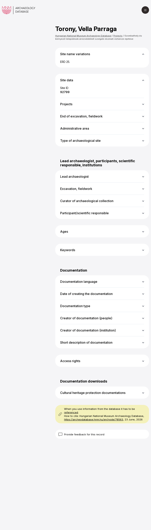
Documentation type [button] (75, 306)
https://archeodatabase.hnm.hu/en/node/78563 (93, 419)
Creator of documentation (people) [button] (86, 318)
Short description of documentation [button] (86, 342)
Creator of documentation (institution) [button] (88, 330)
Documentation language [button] (78, 282)
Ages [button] (64, 231)
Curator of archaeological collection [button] (86, 201)
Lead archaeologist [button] (74, 176)
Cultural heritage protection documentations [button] (92, 393)
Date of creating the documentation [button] (86, 294)
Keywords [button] (67, 250)
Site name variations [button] (75, 54)
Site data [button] (66, 80)
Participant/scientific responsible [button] (84, 213)
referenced (71, 412)
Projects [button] (66, 104)
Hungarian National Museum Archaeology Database (83, 35)
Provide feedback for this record (84, 434)
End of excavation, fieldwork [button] (81, 116)
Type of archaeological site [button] (80, 141)
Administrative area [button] (74, 128)
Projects (117, 35)
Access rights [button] (70, 361)
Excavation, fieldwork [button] (76, 189)
